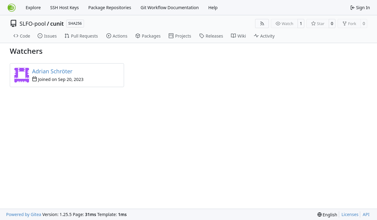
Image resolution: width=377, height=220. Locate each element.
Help (213, 7)
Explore (33, 7)
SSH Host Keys (64, 7)
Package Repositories (109, 7)
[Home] (11, 7)
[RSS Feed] (262, 23)
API (366, 214)
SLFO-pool (33, 23)
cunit (57, 23)
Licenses (350, 214)
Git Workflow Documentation (170, 7)
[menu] (327, 215)
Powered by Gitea (23, 214)
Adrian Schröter (52, 71)
